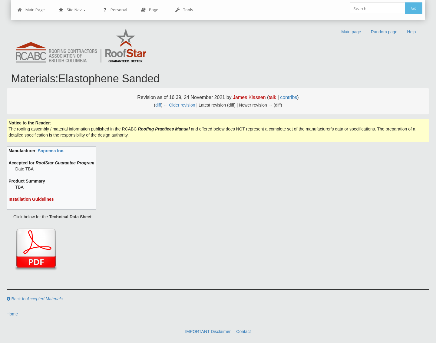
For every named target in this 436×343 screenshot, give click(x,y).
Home (12, 314)
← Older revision (179, 105)
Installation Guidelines (31, 199)
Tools (184, 10)
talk (272, 97)
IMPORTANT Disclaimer (207, 331)
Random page (384, 31)
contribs (288, 97)
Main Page (31, 10)
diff (158, 105)
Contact (243, 331)
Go (413, 8)
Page (149, 10)
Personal (115, 10)
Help (411, 31)
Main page (351, 31)
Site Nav (72, 10)
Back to (35, 298)
